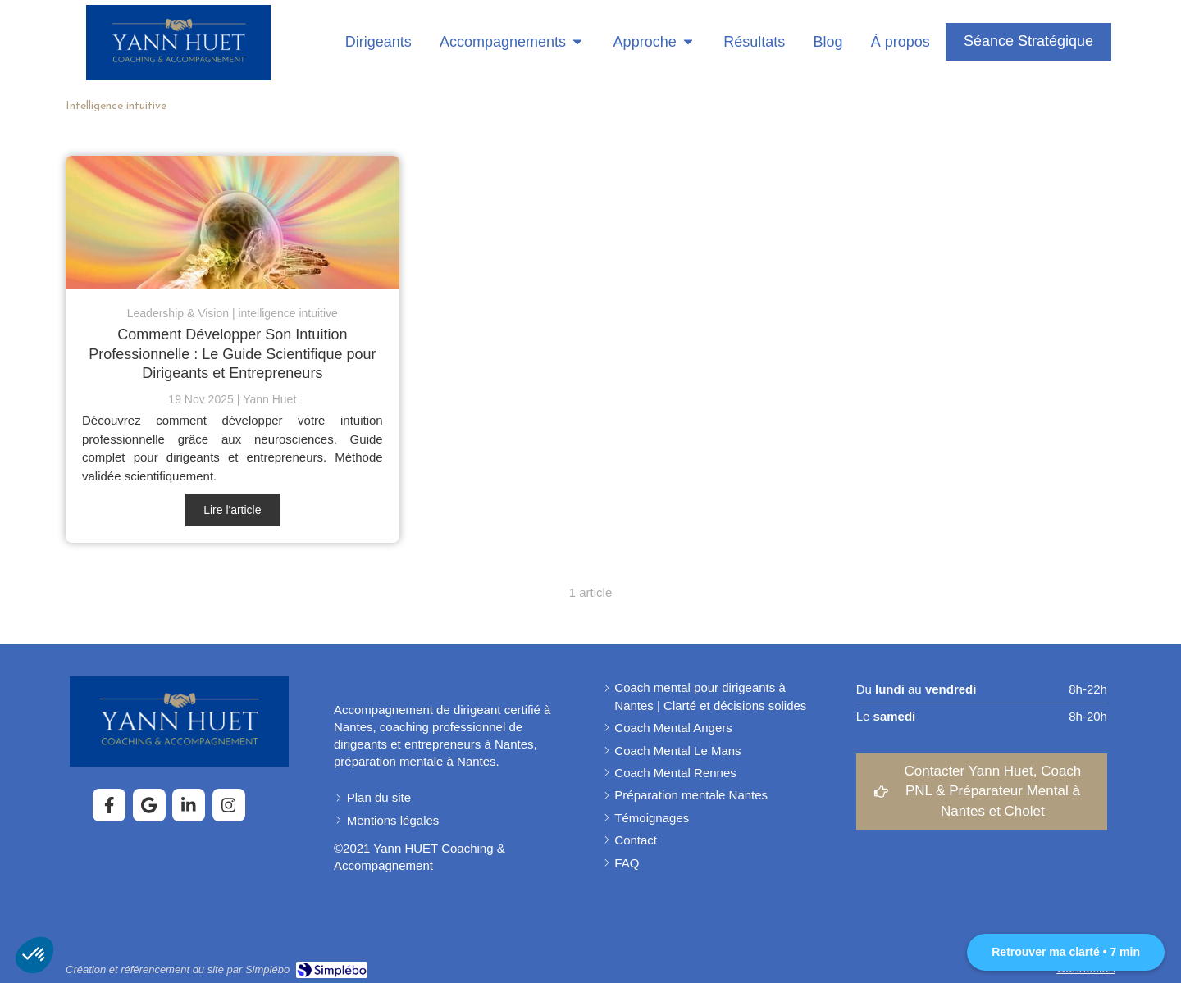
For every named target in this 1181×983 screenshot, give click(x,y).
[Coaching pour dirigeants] (372, 42)
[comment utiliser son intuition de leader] (232, 222)
